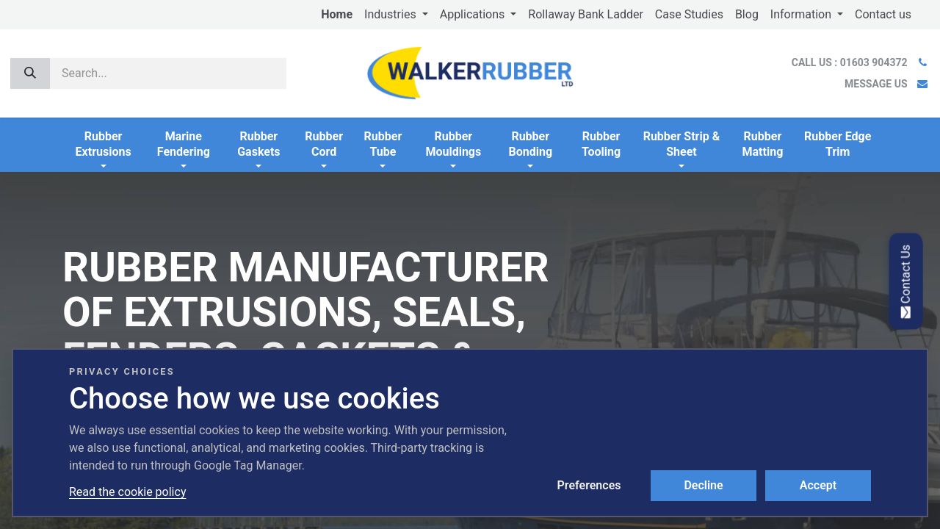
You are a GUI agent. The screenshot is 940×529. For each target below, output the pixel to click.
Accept (818, 485)
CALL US (851, 62)
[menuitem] (336, 15)
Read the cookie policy (127, 492)
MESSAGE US (876, 84)
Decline (703, 485)
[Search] (30, 73)
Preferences (589, 485)
